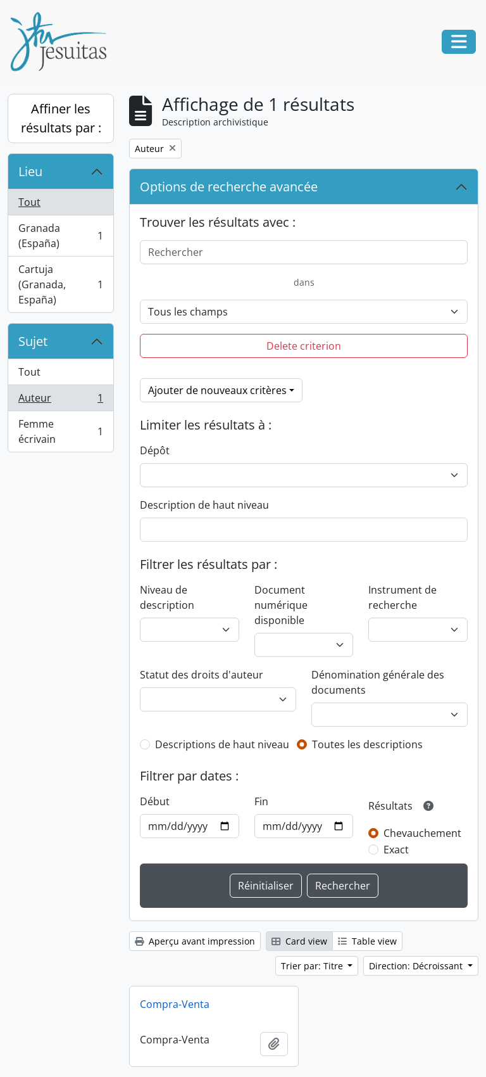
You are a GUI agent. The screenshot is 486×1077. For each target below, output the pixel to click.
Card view (299, 941)
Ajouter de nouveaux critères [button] (217, 390)
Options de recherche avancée (229, 186)
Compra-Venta (174, 1004)
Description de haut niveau (204, 505)
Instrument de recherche (402, 597)
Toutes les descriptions (367, 744)
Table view (367, 941)
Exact (396, 850)
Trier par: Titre (313, 966)
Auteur (60, 400)
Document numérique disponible (281, 605)
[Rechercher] (304, 252)
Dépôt (155, 450)
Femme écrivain (60, 431)
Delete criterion (303, 346)
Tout (29, 202)
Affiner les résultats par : (61, 118)
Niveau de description (167, 597)
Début (155, 801)
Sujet (32, 341)
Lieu (30, 171)
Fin (261, 801)
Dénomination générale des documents (377, 682)
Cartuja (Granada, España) (60, 284)
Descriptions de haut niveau (222, 744)
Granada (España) (60, 235)
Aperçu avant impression (195, 941)
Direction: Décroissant (417, 966)
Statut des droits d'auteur (201, 675)
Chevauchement (422, 833)
